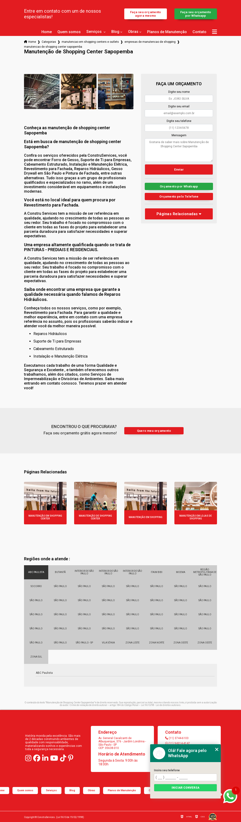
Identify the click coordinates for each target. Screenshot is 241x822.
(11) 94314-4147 (177, 743)
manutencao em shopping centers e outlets (90, 41)
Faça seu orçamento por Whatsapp (195, 13)
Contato (199, 32)
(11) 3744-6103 (177, 738)
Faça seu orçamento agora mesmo (145, 13)
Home (46, 32)
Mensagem (179, 135)
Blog (115, 32)
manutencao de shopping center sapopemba (53, 46)
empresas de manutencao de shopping (150, 41)
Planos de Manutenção (167, 32)
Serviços (94, 32)
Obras (133, 32)
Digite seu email (178, 106)
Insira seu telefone (167, 770)
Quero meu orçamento (154, 430)
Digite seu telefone (179, 121)
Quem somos (69, 32)
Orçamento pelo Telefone (178, 196)
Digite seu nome (179, 91)
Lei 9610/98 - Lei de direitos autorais (161, 705)
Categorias (49, 41)
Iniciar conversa (185, 787)
